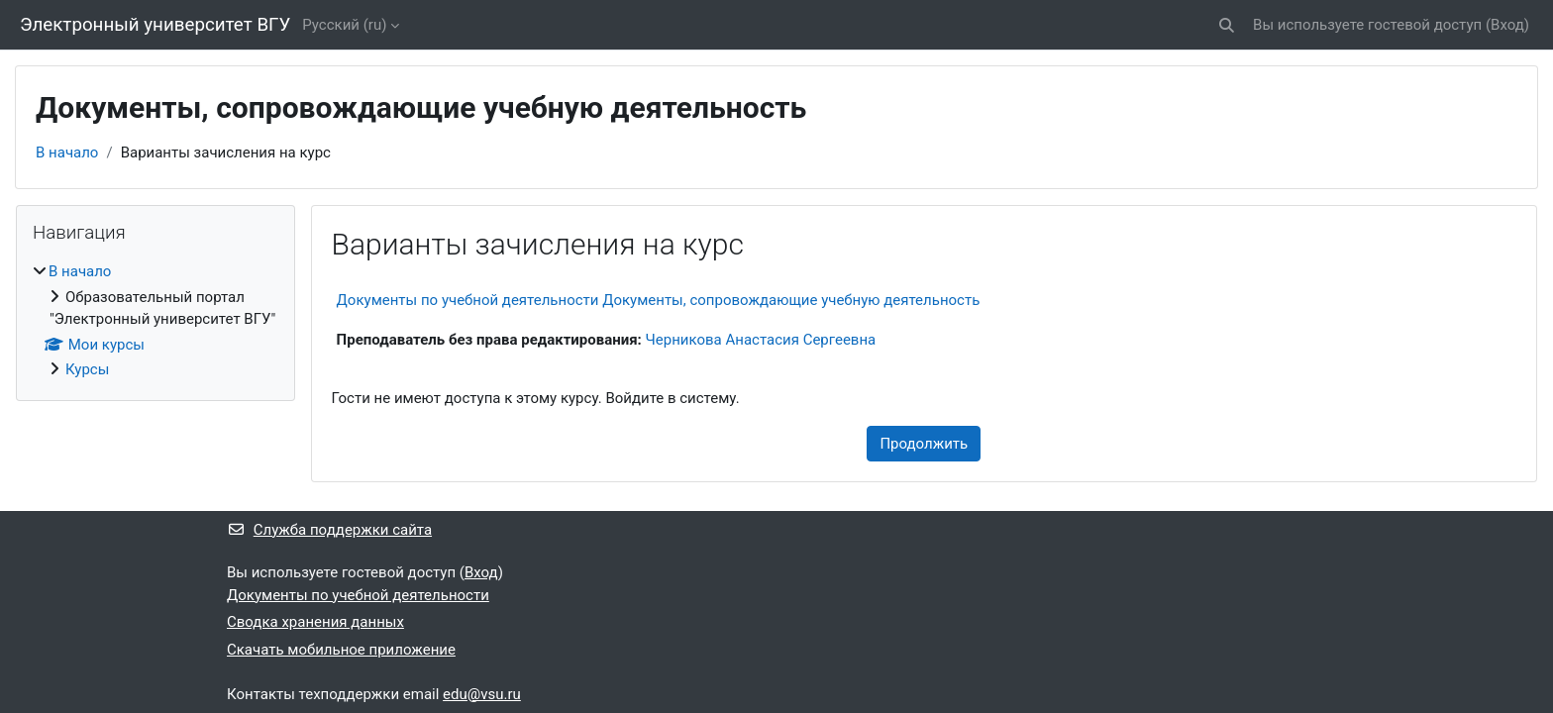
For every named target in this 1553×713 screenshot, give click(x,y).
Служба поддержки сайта (329, 530)
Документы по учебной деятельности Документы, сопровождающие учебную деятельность (659, 300)
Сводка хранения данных (315, 622)
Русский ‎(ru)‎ (344, 25)
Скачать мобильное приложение (341, 650)
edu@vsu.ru (482, 694)
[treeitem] (155, 320)
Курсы (87, 369)
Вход (1507, 25)
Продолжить (924, 444)
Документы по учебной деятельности (358, 595)
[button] (1226, 25)
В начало (67, 152)
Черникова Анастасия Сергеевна (761, 340)
